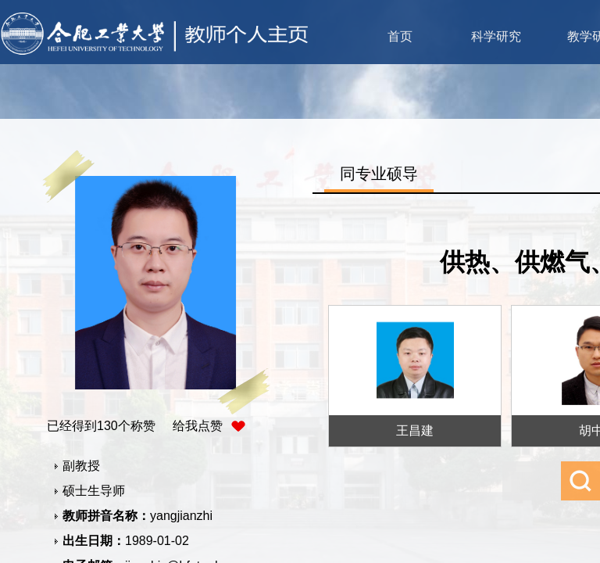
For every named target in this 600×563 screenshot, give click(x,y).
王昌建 (415, 430)
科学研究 (496, 36)
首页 (400, 36)
